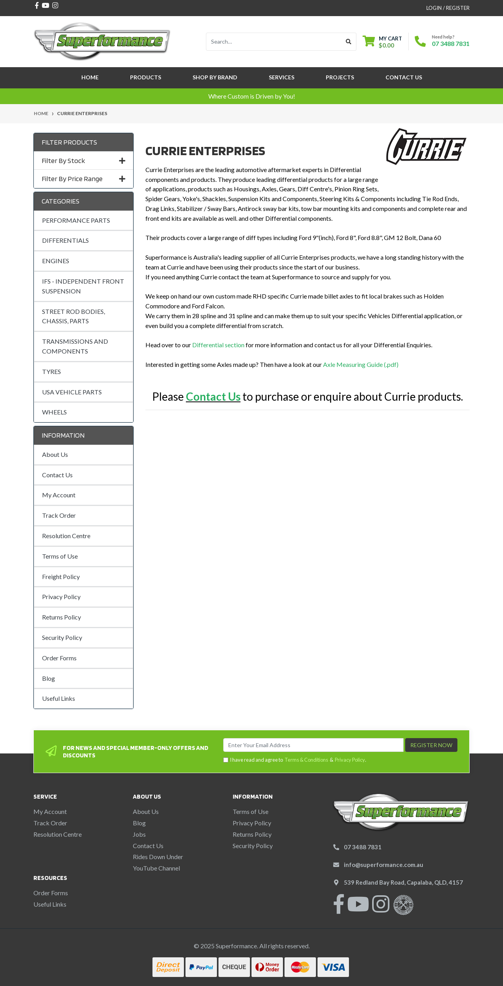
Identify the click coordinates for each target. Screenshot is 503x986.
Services (281, 77)
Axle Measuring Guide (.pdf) (360, 364)
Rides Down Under (158, 856)
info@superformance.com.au (383, 864)
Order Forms (59, 658)
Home (90, 77)
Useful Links (58, 698)
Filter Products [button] (69, 142)
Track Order (59, 515)
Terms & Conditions (306, 760)
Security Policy (62, 637)
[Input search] (273, 42)
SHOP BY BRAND (215, 77)
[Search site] (348, 42)
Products (145, 77)
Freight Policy (61, 576)
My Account (58, 494)
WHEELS (54, 412)
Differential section (218, 344)
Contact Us (404, 77)
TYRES (51, 371)
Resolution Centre (66, 535)
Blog (48, 678)
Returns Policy (61, 617)
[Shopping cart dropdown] (382, 42)
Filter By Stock (83, 160)
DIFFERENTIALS (65, 240)
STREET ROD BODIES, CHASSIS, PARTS (73, 316)
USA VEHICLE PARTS (72, 392)
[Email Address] (313, 745)
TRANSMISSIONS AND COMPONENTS (75, 346)
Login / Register (448, 8)
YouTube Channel (156, 868)
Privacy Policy (61, 596)
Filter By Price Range (83, 178)
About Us (55, 454)
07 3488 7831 (451, 43)
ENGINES (55, 260)
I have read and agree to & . (294, 760)
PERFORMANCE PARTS (76, 220)
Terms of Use (60, 556)
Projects (340, 77)
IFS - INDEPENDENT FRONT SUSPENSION (83, 286)
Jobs (139, 834)
